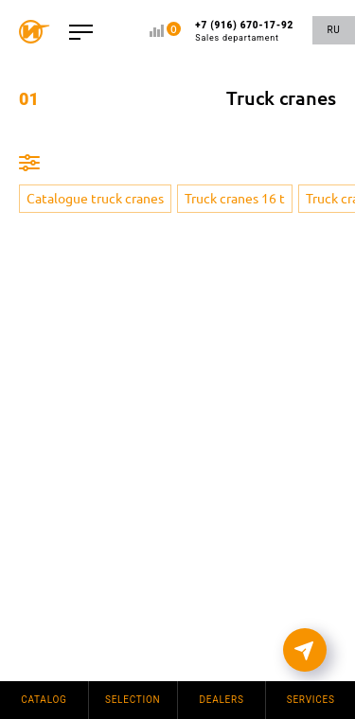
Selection (133, 699)
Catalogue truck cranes (95, 198)
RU (333, 30)
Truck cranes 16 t (235, 198)
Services (311, 699)
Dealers (221, 699)
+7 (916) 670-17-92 (244, 32)
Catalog (44, 699)
